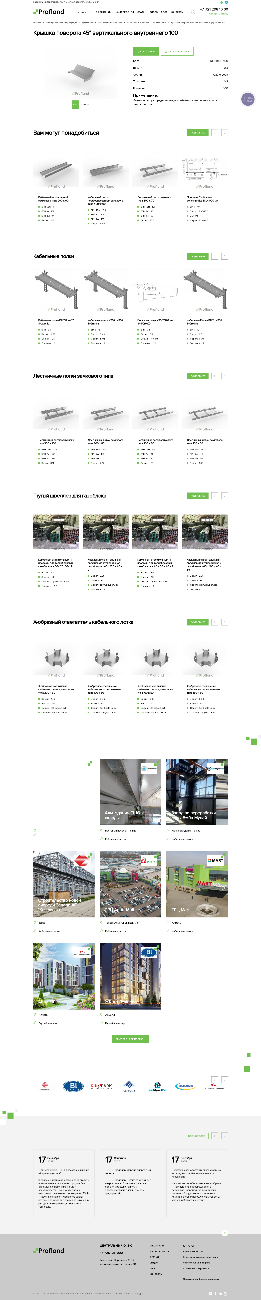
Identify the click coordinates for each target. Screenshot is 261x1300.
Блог (164, 12)
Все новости (196, 1136)
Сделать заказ (146, 51)
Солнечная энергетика (196, 1268)
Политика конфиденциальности (201, 1279)
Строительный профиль (196, 1262)
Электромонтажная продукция (200, 1257)
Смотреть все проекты (131, 1039)
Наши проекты (124, 12)
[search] (194, 11)
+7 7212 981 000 (111, 1253)
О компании (103, 12)
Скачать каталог (177, 51)
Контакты (177, 12)
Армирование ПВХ (193, 1251)
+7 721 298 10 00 (214, 9)
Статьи (141, 12)
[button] (224, 132)
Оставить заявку (218, 13)
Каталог (81, 12)
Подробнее (198, 132)
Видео (154, 12)
